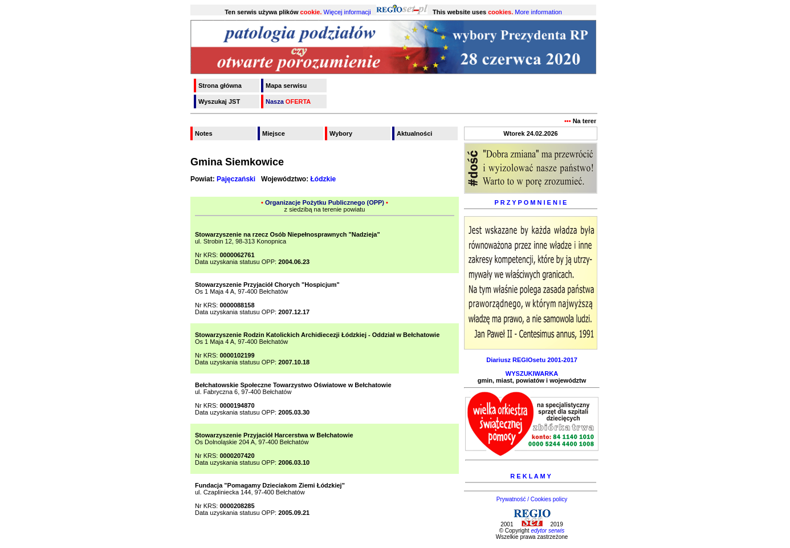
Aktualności (414, 133)
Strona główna (220, 85)
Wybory (340, 133)
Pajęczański (236, 179)
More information (538, 12)
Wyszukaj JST (219, 101)
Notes (204, 133)
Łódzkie (323, 179)
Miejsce (273, 133)
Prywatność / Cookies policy (532, 499)
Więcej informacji (347, 12)
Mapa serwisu (286, 85)
